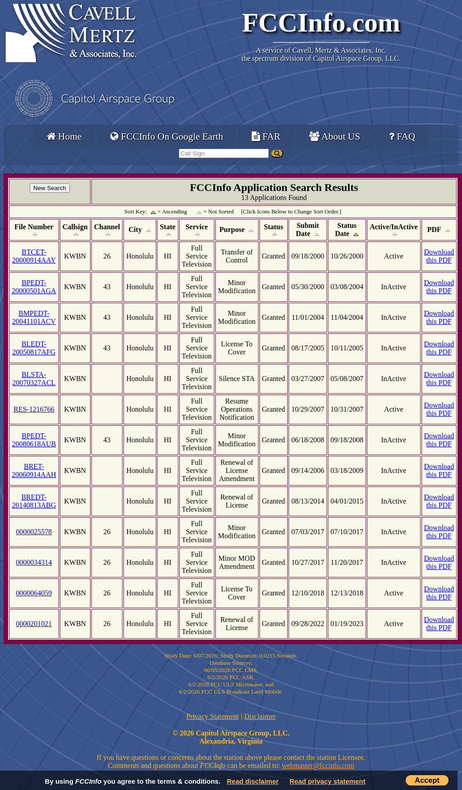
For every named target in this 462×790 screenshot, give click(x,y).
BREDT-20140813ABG (34, 501)
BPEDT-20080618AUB (34, 440)
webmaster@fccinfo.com (318, 765)
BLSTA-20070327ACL (33, 378)
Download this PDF (439, 256)
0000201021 (34, 623)
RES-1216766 (34, 409)
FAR (266, 136)
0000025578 (34, 532)
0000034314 (34, 562)
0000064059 (34, 593)
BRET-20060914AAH (34, 470)
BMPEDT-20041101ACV (34, 317)
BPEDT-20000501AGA (34, 287)
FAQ (402, 136)
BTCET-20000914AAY (34, 256)
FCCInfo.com (321, 22)
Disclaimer (260, 716)
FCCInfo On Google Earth (166, 136)
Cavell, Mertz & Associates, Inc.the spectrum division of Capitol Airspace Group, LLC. (320, 54)
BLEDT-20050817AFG (33, 348)
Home (64, 136)
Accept (427, 780)
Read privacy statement (327, 781)
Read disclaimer (253, 781)
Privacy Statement (212, 716)
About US (334, 136)
